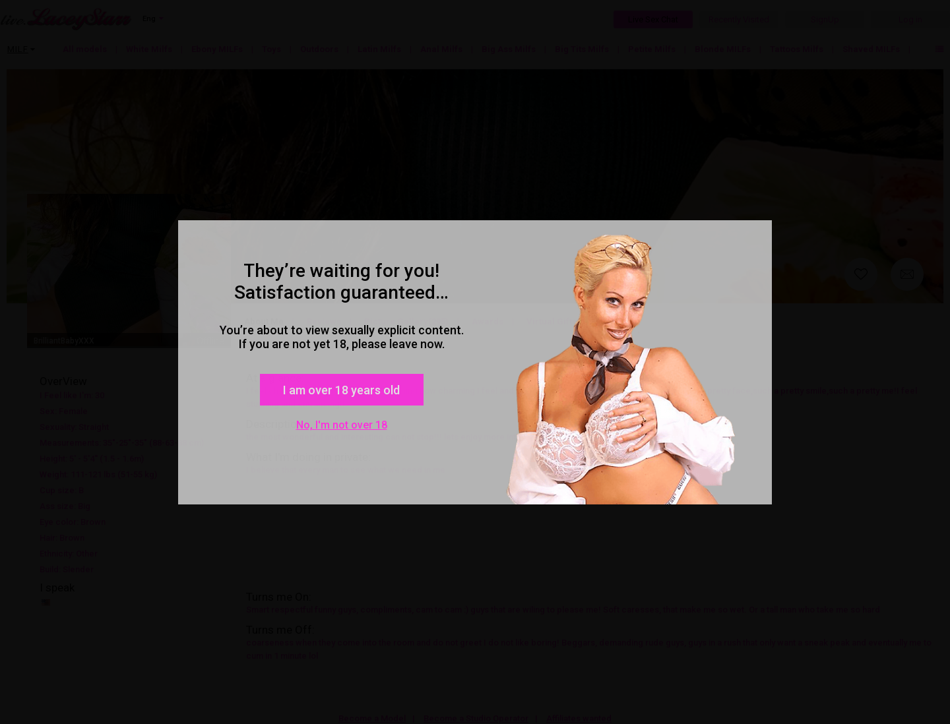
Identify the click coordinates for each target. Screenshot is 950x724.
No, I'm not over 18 (341, 425)
